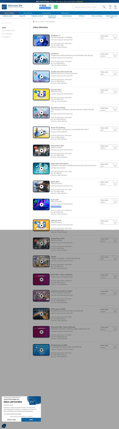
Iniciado (8, 34)
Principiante (9, 30)
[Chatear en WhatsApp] (56, 7)
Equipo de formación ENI (65, 40)
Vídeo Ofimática (62, 47)
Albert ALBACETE (62, 132)
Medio (7, 37)
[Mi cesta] (110, 7)
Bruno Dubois (61, 168)
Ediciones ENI (13, 7)
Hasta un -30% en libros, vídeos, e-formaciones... (59, 1)
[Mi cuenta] (115, 7)
